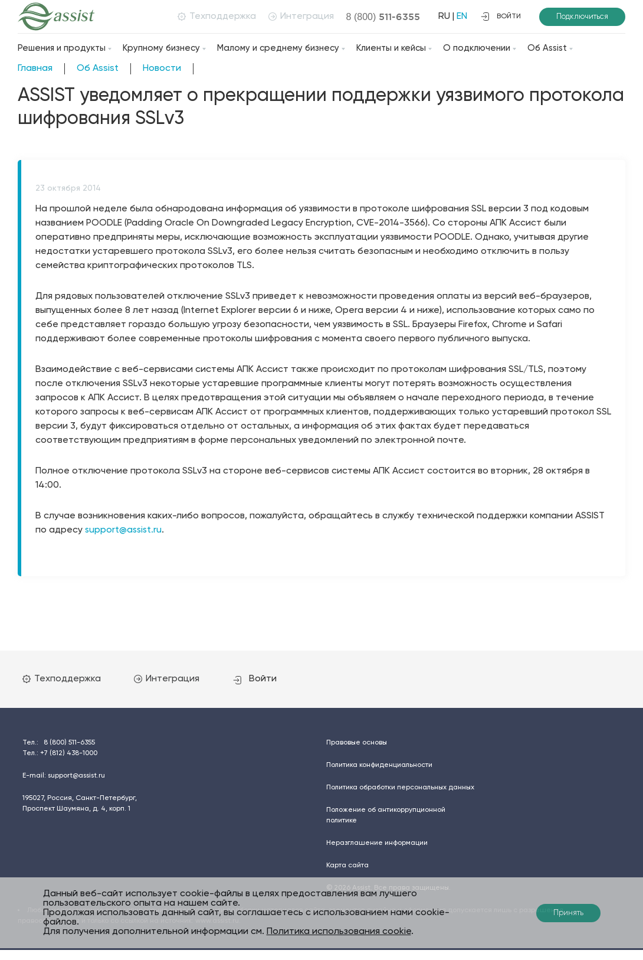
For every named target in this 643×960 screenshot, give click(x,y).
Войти (261, 678)
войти (501, 16)
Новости (162, 68)
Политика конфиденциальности (379, 764)
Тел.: (58, 742)
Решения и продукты (62, 48)
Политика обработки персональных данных (400, 787)
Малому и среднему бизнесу (278, 48)
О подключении (476, 48)
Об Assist (547, 48)
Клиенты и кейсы (391, 48)
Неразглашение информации (377, 842)
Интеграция (299, 16)
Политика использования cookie (339, 931)
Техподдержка (215, 16)
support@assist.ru (124, 530)
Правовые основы (356, 742)
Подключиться (582, 17)
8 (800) (382, 16)
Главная (35, 68)
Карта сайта (347, 864)
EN (460, 16)
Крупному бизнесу (161, 48)
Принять (568, 913)
